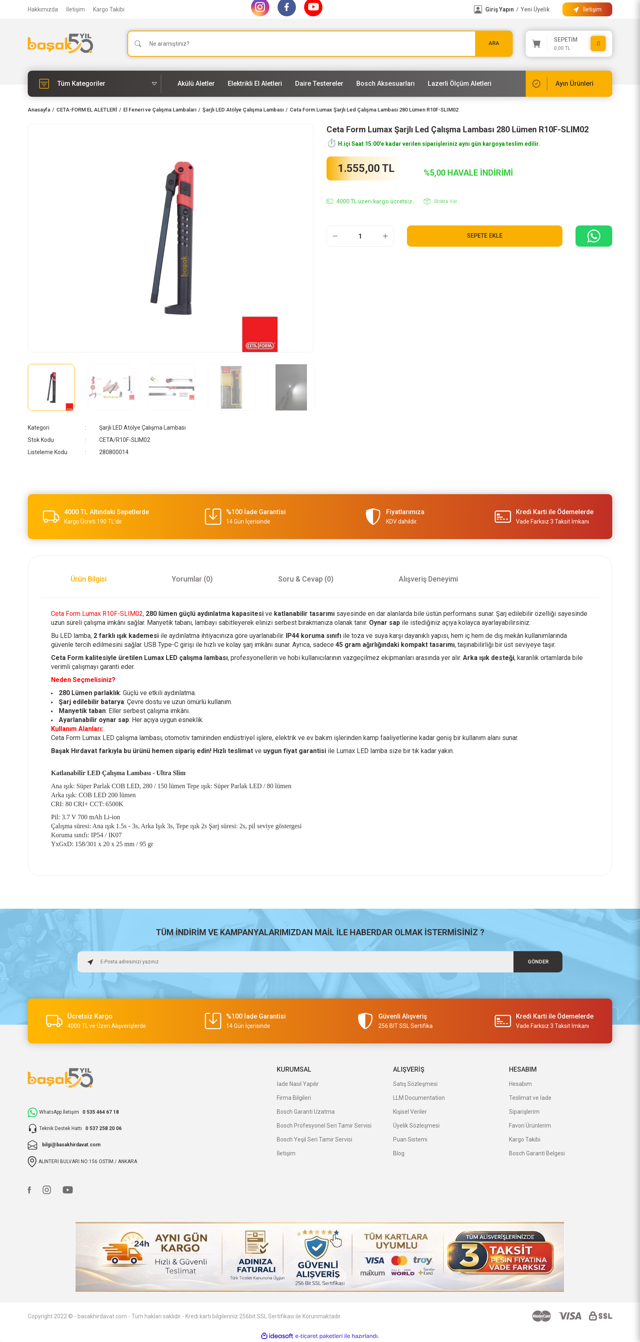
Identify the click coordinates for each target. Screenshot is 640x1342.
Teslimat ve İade (530, 1098)
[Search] (320, 44)
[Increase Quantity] (385, 236)
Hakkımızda (43, 9)
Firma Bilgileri (294, 1098)
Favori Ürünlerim (530, 1125)
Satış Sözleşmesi (415, 1084)
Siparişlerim (524, 1111)
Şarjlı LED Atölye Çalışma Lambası (142, 427)
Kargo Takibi (108, 9)
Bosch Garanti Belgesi (537, 1153)
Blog (398, 1153)
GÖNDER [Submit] (538, 961)
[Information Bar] (587, 9)
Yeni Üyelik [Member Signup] (535, 9)
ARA (494, 43)
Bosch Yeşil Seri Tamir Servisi (314, 1139)
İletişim (75, 9)
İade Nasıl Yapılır (298, 1084)
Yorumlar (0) (192, 579)
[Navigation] (94, 84)
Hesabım (520, 1084)
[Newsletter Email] (320, 961)
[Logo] (60, 43)
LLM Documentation (419, 1098)
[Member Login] (478, 9)
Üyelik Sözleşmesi (416, 1125)
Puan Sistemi (410, 1139)
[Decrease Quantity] (335, 236)
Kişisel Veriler (410, 1111)
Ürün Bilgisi (89, 579)
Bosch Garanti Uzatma (306, 1111)
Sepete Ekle (484, 236)
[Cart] (569, 44)
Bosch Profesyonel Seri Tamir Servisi (324, 1125)
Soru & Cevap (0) (305, 579)
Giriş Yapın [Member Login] (499, 9)
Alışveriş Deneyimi (428, 579)
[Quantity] (360, 236)
